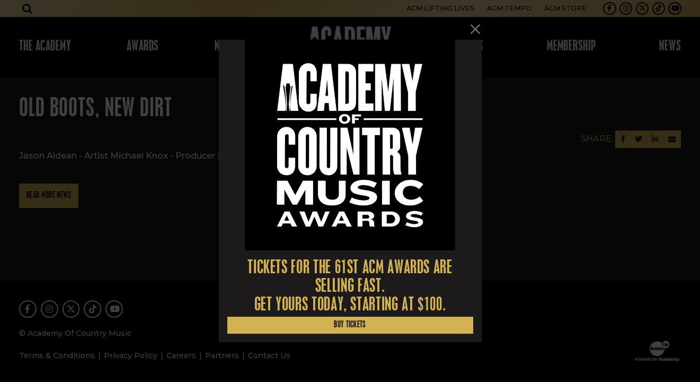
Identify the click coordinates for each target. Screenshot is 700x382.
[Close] (475, 29)
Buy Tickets (350, 325)
